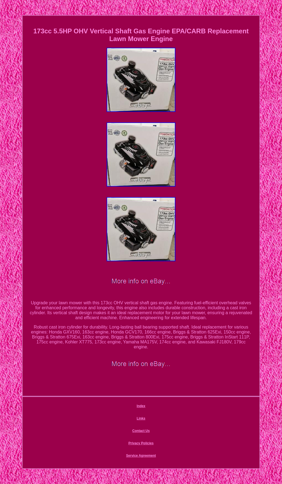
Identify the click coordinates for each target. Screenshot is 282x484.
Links (141, 418)
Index (141, 406)
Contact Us (141, 431)
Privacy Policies (140, 443)
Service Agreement (141, 456)
